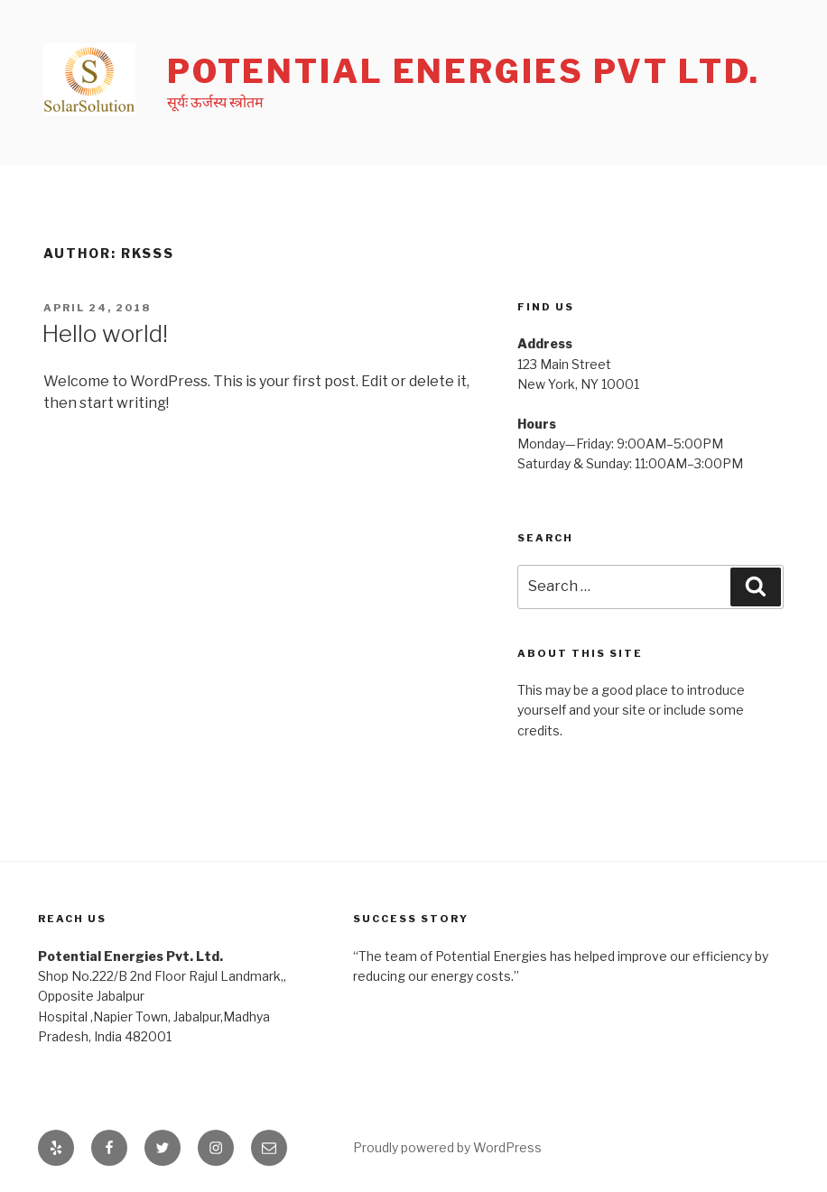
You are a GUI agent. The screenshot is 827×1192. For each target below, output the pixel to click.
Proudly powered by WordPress (447, 1147)
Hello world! (105, 333)
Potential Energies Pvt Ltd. (463, 71)
